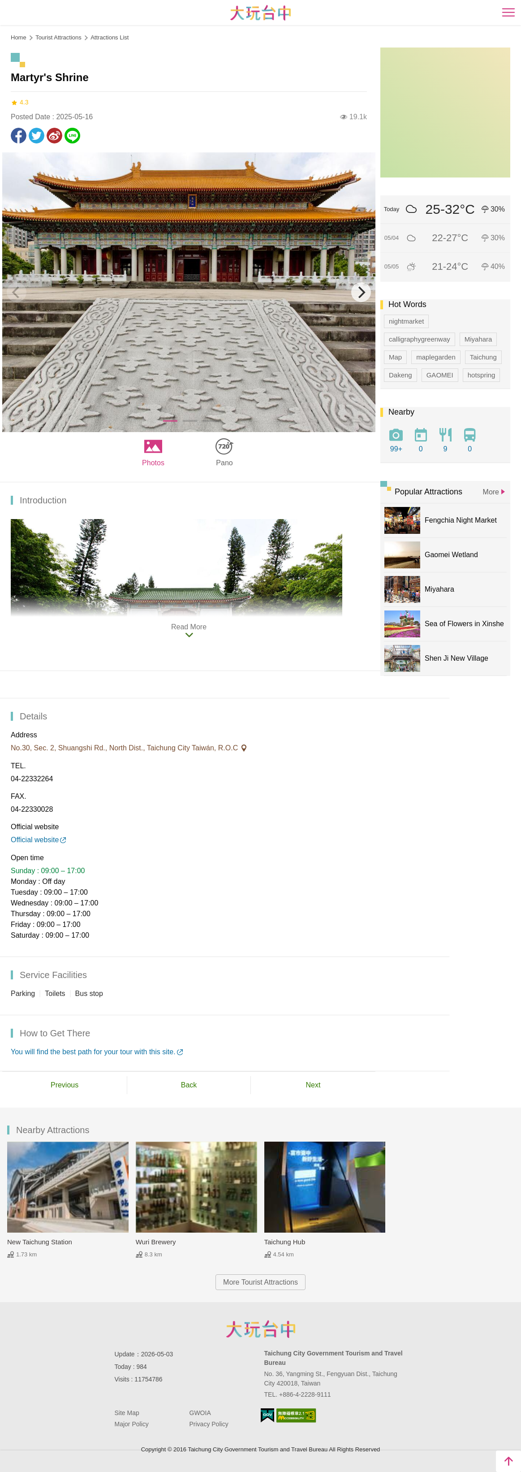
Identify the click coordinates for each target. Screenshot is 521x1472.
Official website (35, 840)
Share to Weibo (54, 135)
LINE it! (72, 135)
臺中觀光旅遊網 (260, 13)
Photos (153, 463)
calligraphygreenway (419, 339)
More (491, 492)
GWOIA (200, 1412)
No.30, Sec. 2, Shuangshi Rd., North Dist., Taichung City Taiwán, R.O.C (125, 748)
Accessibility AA (296, 1415)
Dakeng (400, 375)
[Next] (361, 292)
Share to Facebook (18, 135)
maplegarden (436, 357)
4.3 (19, 102)
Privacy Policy (208, 1424)
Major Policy (132, 1424)
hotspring (481, 375)
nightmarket (406, 321)
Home (18, 37)
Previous (64, 1085)
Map (395, 357)
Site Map (127, 1412)
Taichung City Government (260, 1329)
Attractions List (109, 37)
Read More (189, 627)
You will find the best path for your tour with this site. (93, 1052)
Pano (224, 463)
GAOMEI (439, 375)
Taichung (483, 357)
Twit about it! (36, 135)
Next (313, 1085)
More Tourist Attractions (260, 1282)
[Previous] (16, 292)
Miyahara (478, 339)
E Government (267, 1415)
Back (189, 1085)
